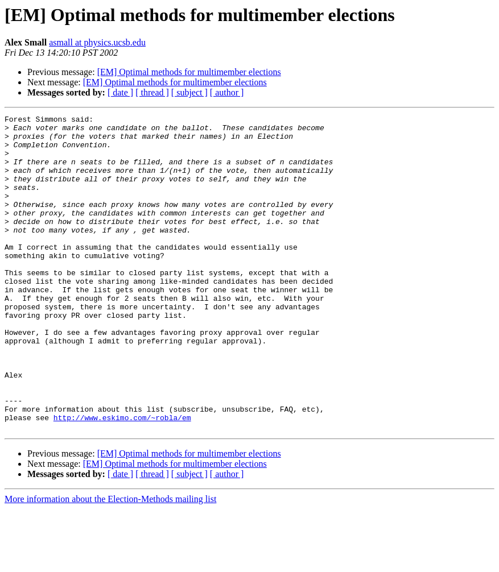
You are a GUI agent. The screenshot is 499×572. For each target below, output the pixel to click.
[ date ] (120, 92)
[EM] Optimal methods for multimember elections (189, 72)
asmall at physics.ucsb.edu (97, 42)
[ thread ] (152, 92)
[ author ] (227, 92)
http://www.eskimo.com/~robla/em (122, 479)
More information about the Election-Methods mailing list (110, 562)
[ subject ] (189, 92)
